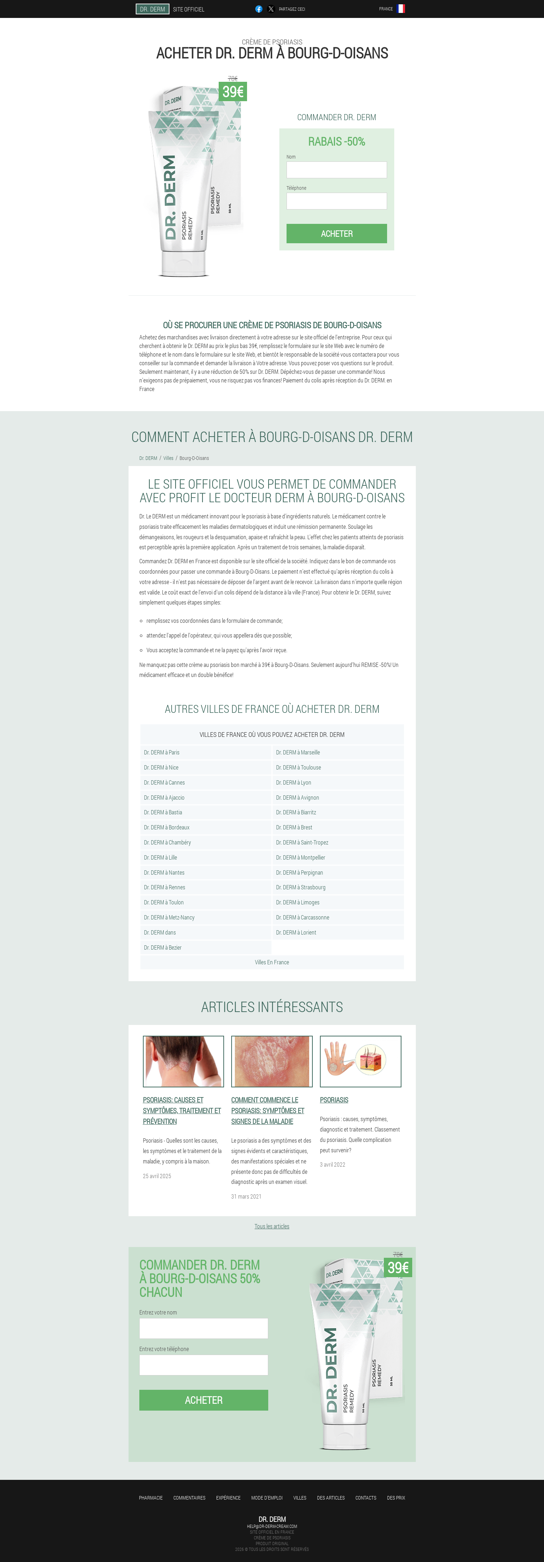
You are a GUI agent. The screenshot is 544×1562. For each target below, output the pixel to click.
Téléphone (296, 187)
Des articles (331, 1497)
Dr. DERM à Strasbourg (301, 887)
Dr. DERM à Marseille (298, 752)
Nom (291, 156)
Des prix (396, 1497)
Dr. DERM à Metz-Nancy (169, 917)
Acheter (337, 233)
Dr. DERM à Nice (161, 767)
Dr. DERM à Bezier (163, 947)
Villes (299, 1497)
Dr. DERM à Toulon (164, 902)
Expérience (228, 1497)
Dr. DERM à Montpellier (300, 857)
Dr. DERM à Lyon (293, 782)
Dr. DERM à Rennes (164, 887)
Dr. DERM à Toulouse (298, 767)
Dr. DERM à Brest (294, 827)
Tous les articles (272, 1226)
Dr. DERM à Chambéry (167, 842)
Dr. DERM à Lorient (296, 932)
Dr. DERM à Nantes (164, 872)
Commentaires (189, 1497)
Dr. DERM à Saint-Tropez (302, 842)
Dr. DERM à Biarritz (296, 812)
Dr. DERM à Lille (160, 857)
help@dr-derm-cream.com (272, 1526)
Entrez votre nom (158, 1312)
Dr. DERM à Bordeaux (167, 827)
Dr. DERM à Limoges (298, 902)
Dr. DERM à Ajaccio (164, 797)
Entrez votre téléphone (164, 1349)
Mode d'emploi (267, 1497)
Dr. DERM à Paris (162, 752)
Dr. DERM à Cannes (164, 782)
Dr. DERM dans (160, 932)
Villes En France (272, 962)
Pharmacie (151, 1497)
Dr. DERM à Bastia (163, 812)
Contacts (365, 1497)
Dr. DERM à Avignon (297, 797)
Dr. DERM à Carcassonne (302, 917)
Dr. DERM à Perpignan (299, 872)
